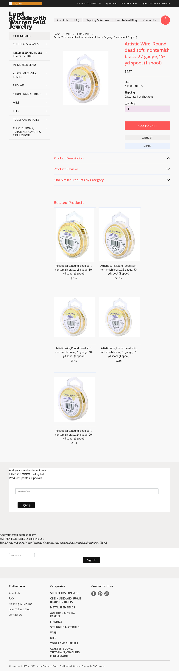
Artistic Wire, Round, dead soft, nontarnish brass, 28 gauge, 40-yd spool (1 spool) (74, 352)
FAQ (76, 20)
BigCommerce (99, 666)
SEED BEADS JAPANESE (26, 44)
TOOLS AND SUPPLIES (26, 119)
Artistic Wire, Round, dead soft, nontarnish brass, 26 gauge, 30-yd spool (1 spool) (119, 269)
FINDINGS (18, 85)
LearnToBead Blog (126, 20)
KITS (16, 111)
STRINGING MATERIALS (27, 94)
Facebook (93, 593)
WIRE (16, 102)
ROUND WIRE (83, 34)
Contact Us (149, 20)
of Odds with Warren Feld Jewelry (29, 21)
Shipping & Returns (97, 20)
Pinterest (100, 593)
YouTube (106, 593)
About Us (62, 20)
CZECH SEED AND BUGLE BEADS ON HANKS (27, 54)
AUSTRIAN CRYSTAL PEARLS (25, 75)
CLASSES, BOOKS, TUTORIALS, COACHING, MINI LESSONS (27, 131)
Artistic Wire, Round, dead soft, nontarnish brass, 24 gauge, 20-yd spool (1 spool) (74, 434)
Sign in (144, 3)
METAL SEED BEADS (25, 64)
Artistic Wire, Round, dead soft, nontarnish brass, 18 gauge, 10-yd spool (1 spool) (74, 269)
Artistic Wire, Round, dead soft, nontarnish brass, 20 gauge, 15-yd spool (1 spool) (119, 352)
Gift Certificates (129, 3)
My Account (111, 3)
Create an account (160, 3)
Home (57, 34)
